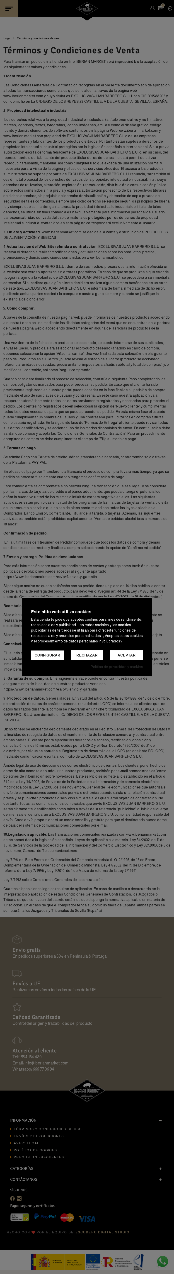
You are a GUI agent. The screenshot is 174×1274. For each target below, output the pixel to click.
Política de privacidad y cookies (117, 667)
